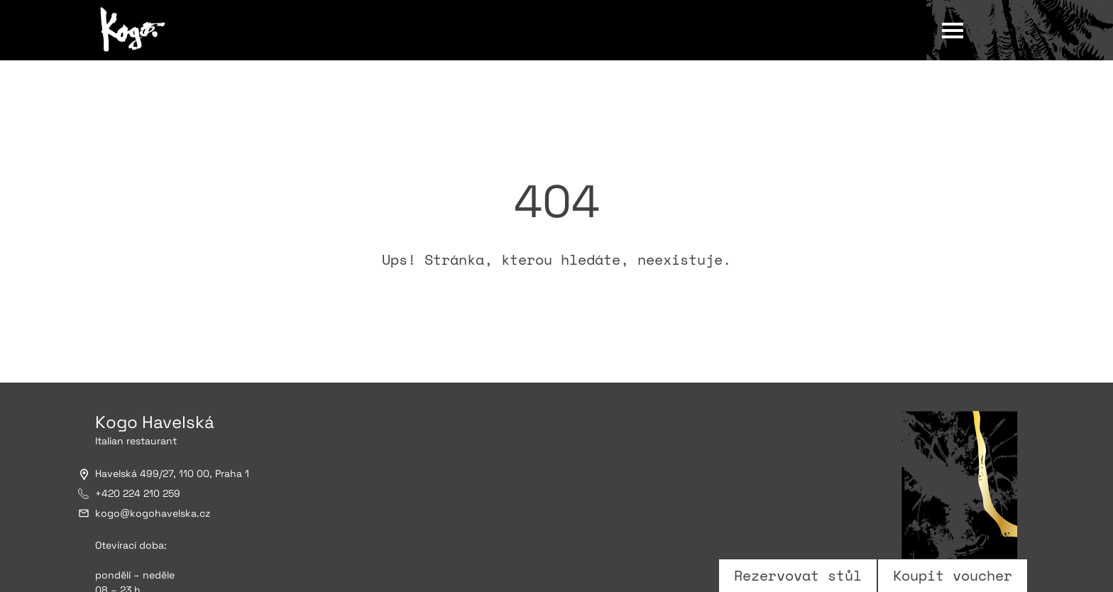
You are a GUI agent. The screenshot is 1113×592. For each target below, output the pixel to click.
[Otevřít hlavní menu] (952, 29)
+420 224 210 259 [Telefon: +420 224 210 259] (137, 493)
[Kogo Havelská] (134, 30)
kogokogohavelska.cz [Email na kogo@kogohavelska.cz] (152, 513)
